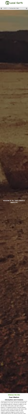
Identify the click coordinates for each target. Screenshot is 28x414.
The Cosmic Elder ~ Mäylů (14, 8)
